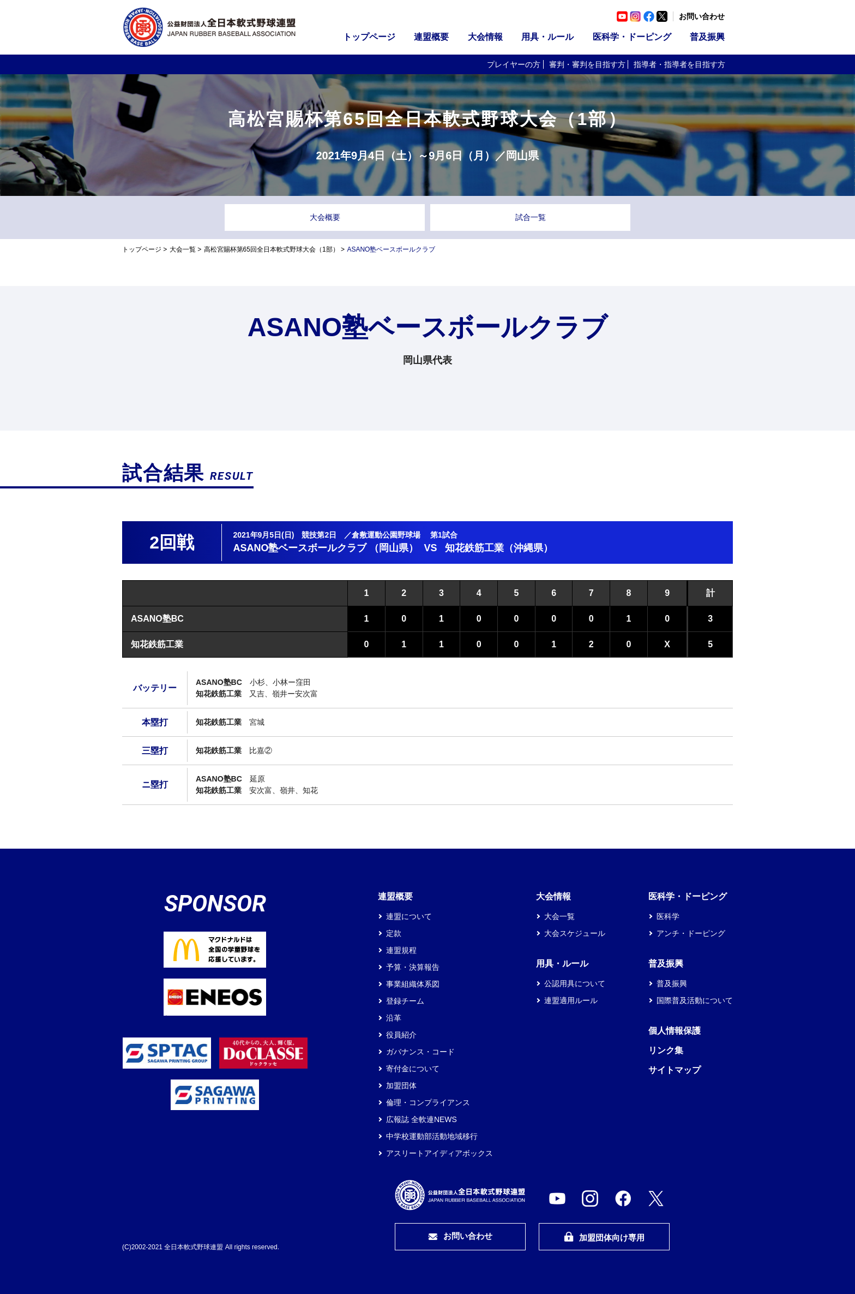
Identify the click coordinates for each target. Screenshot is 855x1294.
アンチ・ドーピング (691, 933)
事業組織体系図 (412, 984)
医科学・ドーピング (632, 36)
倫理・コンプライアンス (428, 1102)
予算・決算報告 (412, 967)
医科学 (668, 916)
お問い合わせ (702, 16)
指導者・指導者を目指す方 (679, 64)
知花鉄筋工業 (157, 644)
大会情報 (485, 36)
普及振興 (707, 36)
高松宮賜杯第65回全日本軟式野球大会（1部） (271, 249)
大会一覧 (183, 249)
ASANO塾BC (157, 618)
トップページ (369, 36)
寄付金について (412, 1068)
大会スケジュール (574, 933)
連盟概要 (431, 36)
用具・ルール (547, 36)
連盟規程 (401, 950)
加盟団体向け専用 (604, 1237)
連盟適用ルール (571, 1000)
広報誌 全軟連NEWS (421, 1119)
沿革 (393, 1017)
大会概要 (325, 217)
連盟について (409, 916)
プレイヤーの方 (513, 64)
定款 (393, 933)
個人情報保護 (674, 1030)
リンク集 (665, 1050)
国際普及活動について (695, 1000)
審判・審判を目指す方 (587, 64)
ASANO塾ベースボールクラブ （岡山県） (325, 547)
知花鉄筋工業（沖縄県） (499, 547)
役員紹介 (401, 1034)
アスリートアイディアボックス (439, 1153)
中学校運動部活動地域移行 (432, 1136)
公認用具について (574, 983)
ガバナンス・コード (420, 1051)
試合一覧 (530, 217)
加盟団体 (401, 1085)
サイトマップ (674, 1070)
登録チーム (405, 1001)
